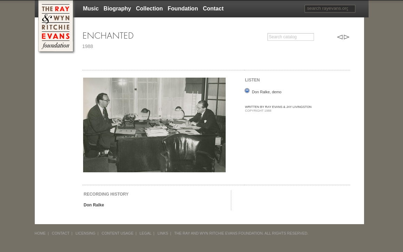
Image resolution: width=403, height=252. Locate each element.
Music (91, 8)
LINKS (163, 233)
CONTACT (61, 233)
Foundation (183, 8)
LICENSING (85, 233)
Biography (117, 8)
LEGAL (145, 233)
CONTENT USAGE (118, 233)
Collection (149, 8)
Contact (213, 8)
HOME (40, 233)
